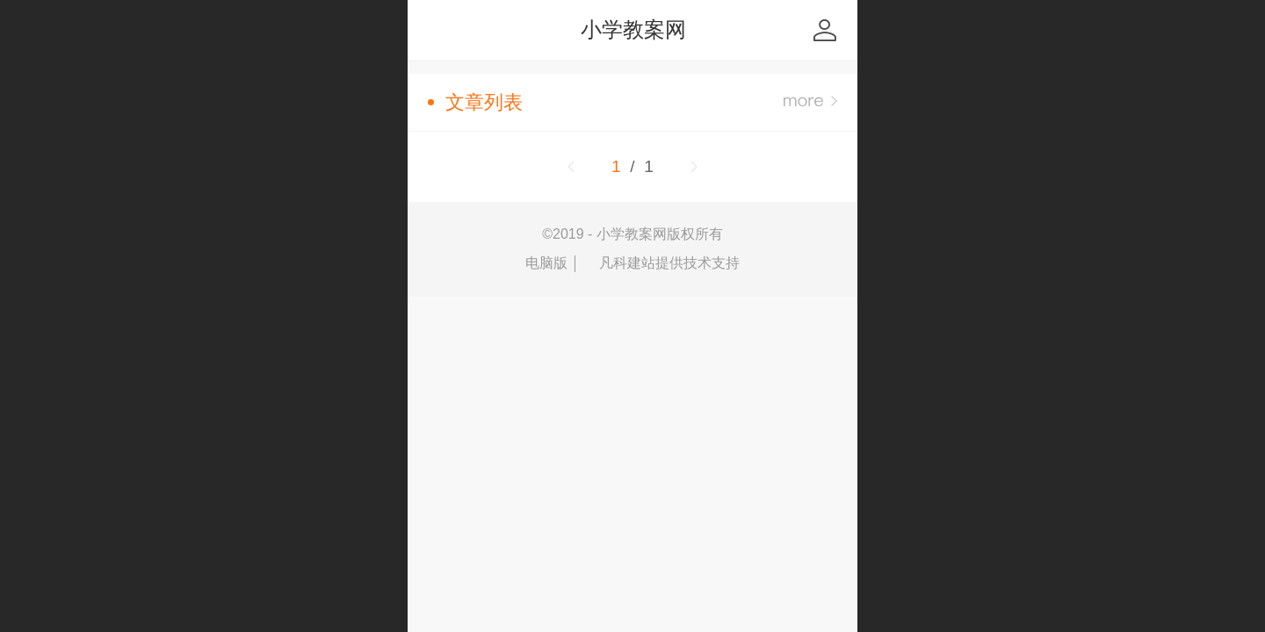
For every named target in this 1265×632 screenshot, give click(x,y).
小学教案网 (633, 29)
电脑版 (546, 262)
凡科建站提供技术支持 (661, 263)
